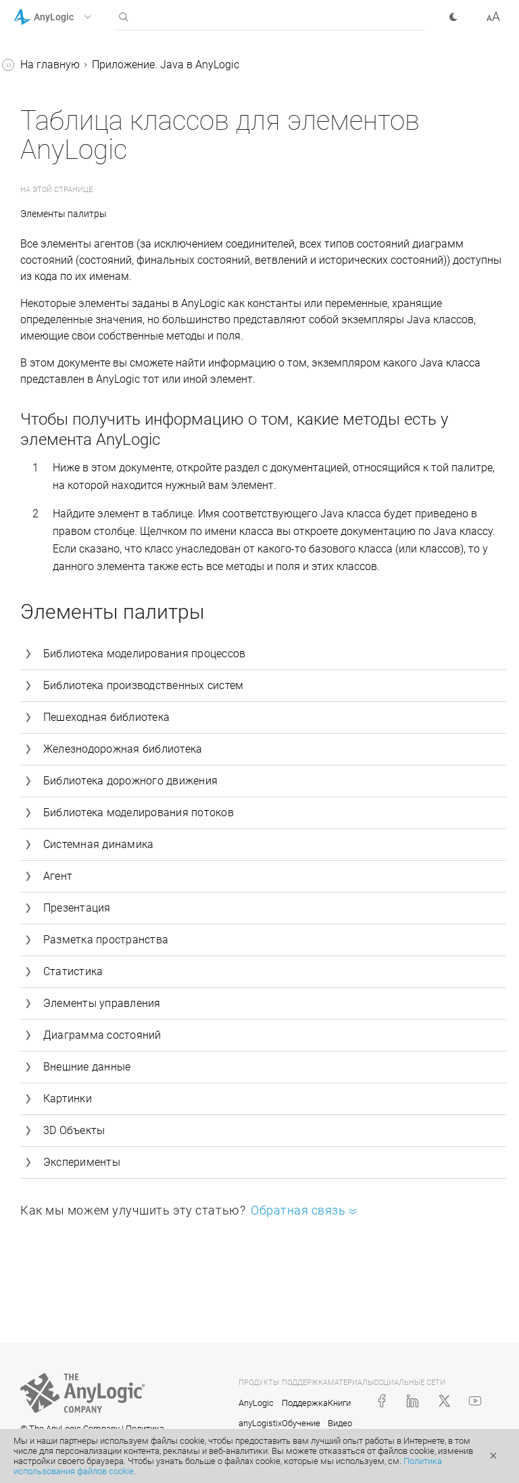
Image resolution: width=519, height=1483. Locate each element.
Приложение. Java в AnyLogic (165, 64)
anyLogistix (260, 1423)
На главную (50, 64)
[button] (70, 17)
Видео (340, 1423)
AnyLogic (256, 1403)
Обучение (301, 1423)
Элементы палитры (64, 213)
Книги (339, 1403)
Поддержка (305, 1403)
